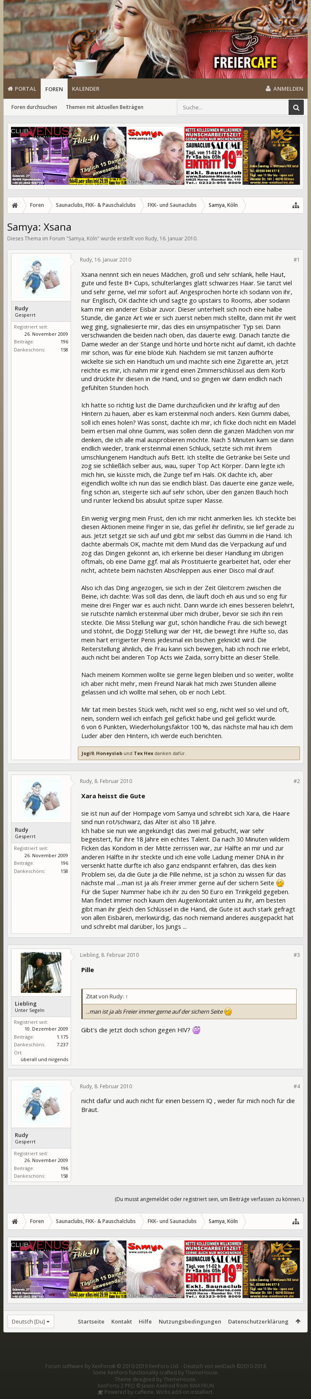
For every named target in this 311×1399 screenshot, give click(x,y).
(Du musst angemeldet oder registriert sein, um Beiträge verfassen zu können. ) (209, 1199)
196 (64, 341)
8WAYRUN (202, 1385)
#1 (297, 259)
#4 (297, 1086)
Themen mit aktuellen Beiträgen (104, 107)
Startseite (91, 1321)
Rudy (151, 238)
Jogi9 (88, 753)
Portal (25, 88)
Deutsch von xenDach (225, 1366)
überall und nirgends (44, 1059)
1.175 (62, 1037)
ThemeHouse (201, 1372)
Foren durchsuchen (34, 107)
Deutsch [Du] (28, 1321)
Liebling (26, 1003)
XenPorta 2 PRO (116, 1385)
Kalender (85, 88)
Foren (54, 89)
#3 (297, 955)
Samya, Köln (83, 238)
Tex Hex (143, 753)
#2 (297, 781)
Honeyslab (109, 753)
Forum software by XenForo (112, 1366)
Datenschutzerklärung (258, 1321)
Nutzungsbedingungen (190, 1321)
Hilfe (145, 1321)
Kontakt (121, 1321)
